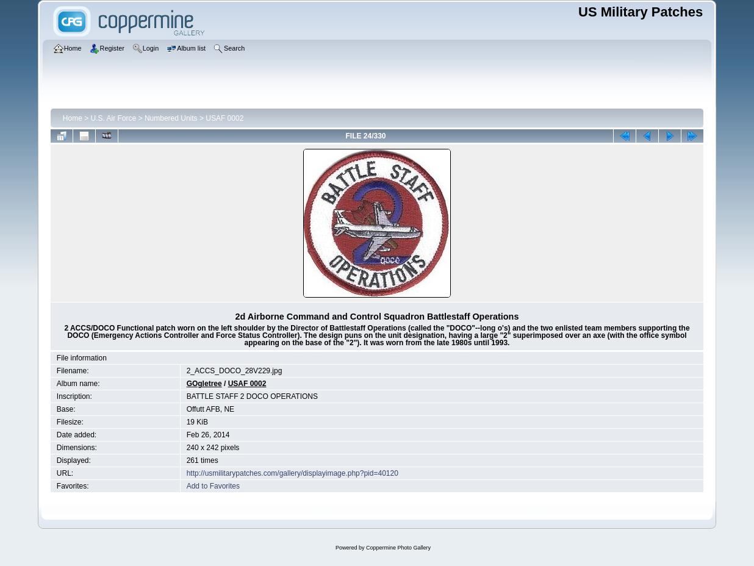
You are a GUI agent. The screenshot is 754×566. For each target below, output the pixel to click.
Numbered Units (171, 118)
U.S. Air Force (114, 118)
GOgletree (204, 383)
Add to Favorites (213, 486)
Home (72, 118)
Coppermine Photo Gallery (398, 548)
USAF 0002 (224, 118)
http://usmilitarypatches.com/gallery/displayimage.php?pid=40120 (292, 473)
